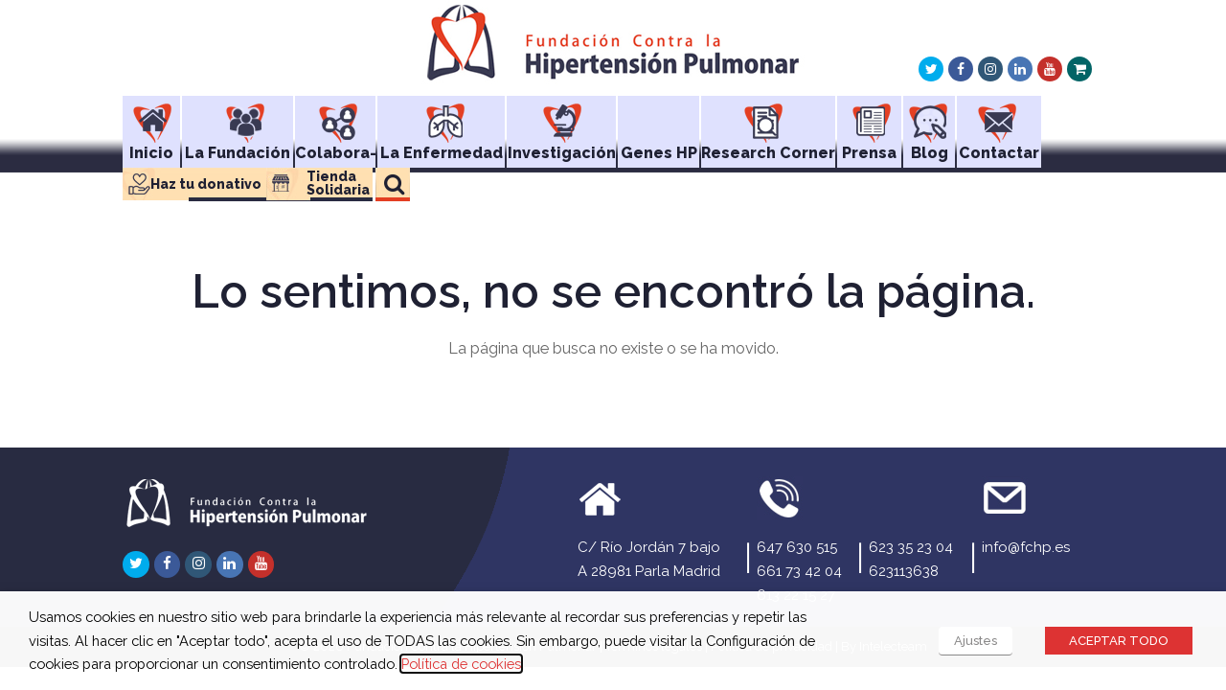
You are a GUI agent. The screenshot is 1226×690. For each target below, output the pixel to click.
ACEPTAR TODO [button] (1119, 640)
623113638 (904, 571)
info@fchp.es (1026, 547)
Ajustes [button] (975, 640)
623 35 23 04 (911, 547)
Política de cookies (461, 664)
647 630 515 (797, 547)
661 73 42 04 (799, 571)
